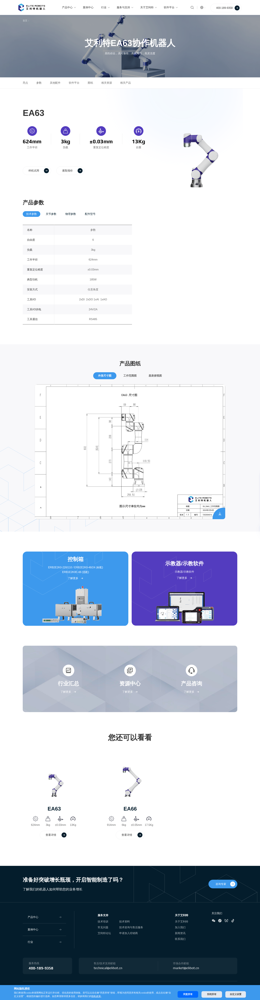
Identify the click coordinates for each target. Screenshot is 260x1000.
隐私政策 (96, 996)
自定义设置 (235, 994)
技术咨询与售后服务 (131, 927)
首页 (25, 20)
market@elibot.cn (186, 968)
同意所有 (188, 994)
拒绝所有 (211, 994)
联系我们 (180, 939)
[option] (54, 799)
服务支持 (103, 915)
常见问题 (103, 927)
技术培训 (103, 921)
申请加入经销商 (128, 933)
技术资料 (124, 921)
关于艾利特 (181, 915)
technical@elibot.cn (108, 968)
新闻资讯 (180, 933)
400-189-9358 (41, 968)
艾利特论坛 (104, 933)
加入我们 (180, 927)
